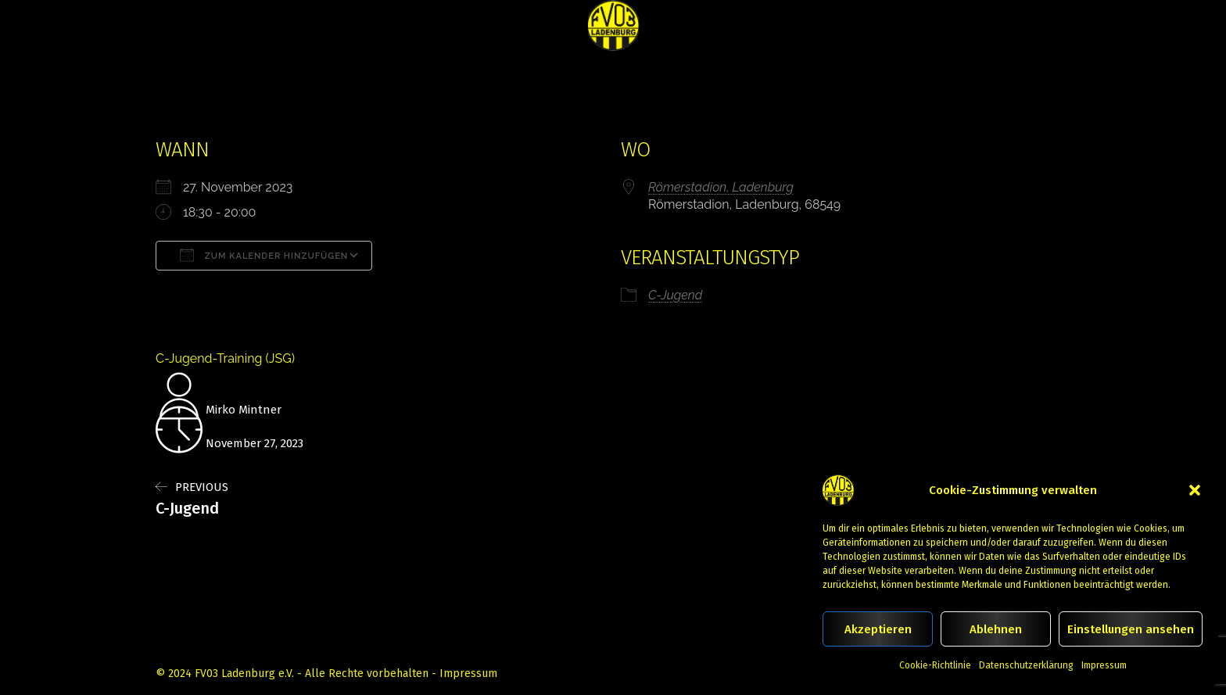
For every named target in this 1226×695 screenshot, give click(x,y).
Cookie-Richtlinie (935, 665)
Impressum (1104, 665)
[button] (1195, 490)
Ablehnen (996, 629)
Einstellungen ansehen (1130, 629)
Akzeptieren (878, 629)
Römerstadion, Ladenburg (721, 187)
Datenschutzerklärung (1026, 665)
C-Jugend (675, 295)
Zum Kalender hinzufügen (264, 255)
